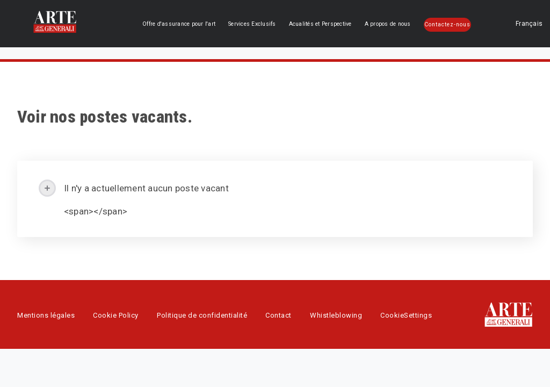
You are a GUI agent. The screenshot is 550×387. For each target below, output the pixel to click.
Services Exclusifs (271, 24)
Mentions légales (46, 315)
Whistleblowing (336, 315)
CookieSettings (406, 315)
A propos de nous (396, 24)
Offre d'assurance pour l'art (206, 24)
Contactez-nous (450, 24)
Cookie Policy (116, 315)
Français (505, 23)
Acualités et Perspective (335, 24)
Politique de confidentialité (202, 315)
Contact (278, 315)
